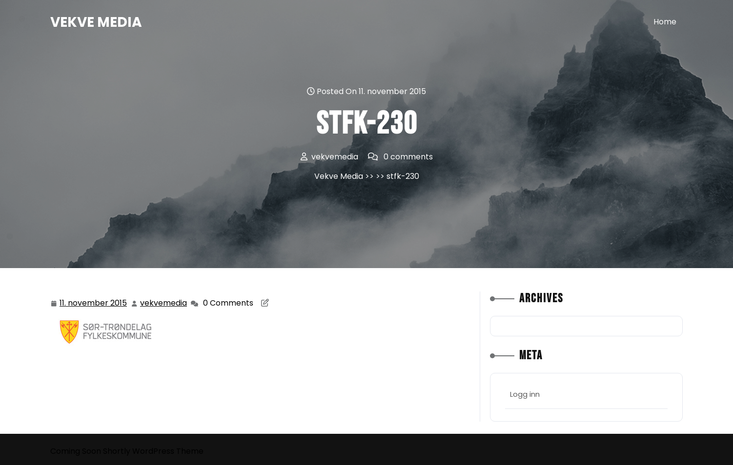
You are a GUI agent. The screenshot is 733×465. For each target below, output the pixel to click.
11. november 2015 (94, 303)
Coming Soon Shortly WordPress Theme (127, 451)
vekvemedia (164, 303)
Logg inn (525, 394)
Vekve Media (96, 22)
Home (664, 21)
